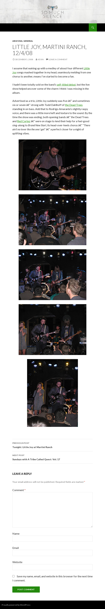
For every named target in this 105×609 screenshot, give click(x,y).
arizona (17, 41)
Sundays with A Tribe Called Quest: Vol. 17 (52, 457)
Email (15, 547)
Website (17, 562)
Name (15, 533)
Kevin (41, 59)
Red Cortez (23, 121)
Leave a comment (58, 59)
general (28, 41)
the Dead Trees (74, 104)
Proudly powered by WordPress (16, 605)
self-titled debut (66, 84)
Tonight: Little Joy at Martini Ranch (52, 445)
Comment (19, 490)
